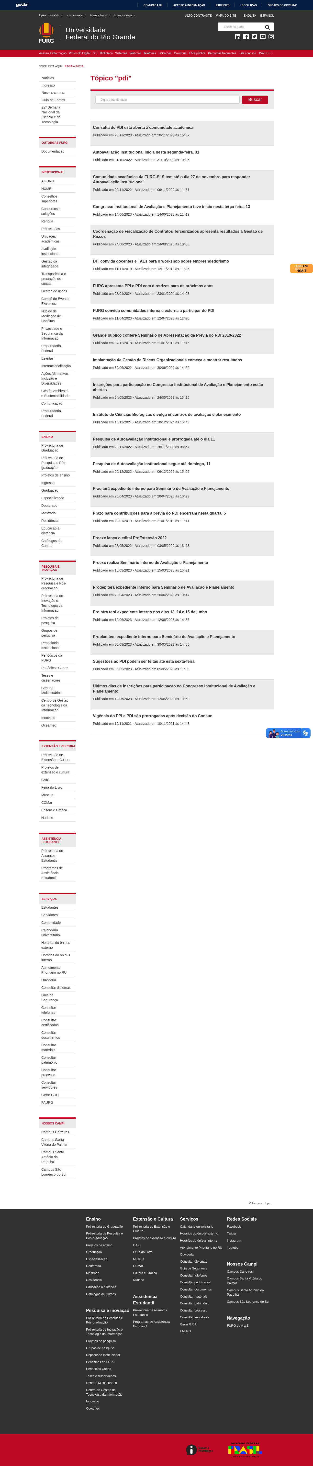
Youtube (232, 1247)
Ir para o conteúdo (51, 15)
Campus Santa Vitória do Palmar (54, 1142)
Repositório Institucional (50, 645)
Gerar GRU (50, 1095)
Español (267, 15)
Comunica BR (153, 5)
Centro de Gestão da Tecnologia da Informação (54, 705)
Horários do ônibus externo (55, 945)
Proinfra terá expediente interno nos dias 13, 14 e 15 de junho (150, 612)
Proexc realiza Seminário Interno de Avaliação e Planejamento (150, 563)
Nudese (47, 818)
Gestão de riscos (54, 291)
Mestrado (48, 513)
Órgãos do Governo (282, 5)
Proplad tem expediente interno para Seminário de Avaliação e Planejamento (164, 637)
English (250, 15)
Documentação (52, 151)
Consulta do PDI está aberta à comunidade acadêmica (143, 127)
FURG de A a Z (237, 1325)
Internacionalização (56, 366)
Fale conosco (247, 53)
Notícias (48, 78)
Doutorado (49, 505)
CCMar (46, 803)
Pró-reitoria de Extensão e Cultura (55, 757)
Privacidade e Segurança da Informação (52, 333)
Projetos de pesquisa (50, 620)
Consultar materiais (48, 1047)
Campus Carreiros (55, 1132)
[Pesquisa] (266, 27)
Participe (222, 5)
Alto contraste (198, 15)
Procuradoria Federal (51, 348)
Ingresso (48, 85)
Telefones (150, 53)
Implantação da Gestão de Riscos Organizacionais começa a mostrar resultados (167, 360)
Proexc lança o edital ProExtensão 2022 (130, 538)
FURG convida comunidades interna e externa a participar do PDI (153, 311)
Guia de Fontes (53, 100)
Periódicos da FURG (51, 657)
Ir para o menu (77, 15)
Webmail (135, 53)
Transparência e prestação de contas (53, 279)
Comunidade (51, 923)
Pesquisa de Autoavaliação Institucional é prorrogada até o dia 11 (154, 439)
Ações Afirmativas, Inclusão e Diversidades (55, 378)
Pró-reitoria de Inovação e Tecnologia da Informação (52, 603)
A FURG (47, 181)
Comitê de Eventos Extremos (55, 301)
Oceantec (48, 725)
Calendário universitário (50, 932)
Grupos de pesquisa (49, 632)
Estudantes (49, 907)
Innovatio (48, 718)
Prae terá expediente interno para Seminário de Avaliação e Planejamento (161, 488)
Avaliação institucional (50, 251)
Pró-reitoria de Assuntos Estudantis (52, 855)
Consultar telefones (48, 1010)
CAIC (45, 780)
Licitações (164, 53)
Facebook (234, 1226)
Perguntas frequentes (222, 53)
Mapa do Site (226, 15)
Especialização (52, 498)
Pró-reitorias (50, 229)
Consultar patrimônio (49, 1060)
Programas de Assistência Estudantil (52, 873)
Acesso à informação (189, 5)
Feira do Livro (51, 787)
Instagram (234, 1240)
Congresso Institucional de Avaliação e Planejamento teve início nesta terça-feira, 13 (171, 207)
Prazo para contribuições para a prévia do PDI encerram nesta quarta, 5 (159, 513)
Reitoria (47, 221)
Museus (47, 795)
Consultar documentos (50, 1035)
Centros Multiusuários (51, 690)
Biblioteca (106, 53)
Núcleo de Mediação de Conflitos (51, 316)
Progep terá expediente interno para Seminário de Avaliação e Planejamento (164, 587)
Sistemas (121, 53)
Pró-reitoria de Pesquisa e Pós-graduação (53, 463)
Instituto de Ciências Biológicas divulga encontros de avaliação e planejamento (167, 414)
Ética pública (197, 53)
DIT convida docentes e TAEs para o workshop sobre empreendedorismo (161, 261)
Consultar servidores (49, 1084)
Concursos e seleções (51, 211)
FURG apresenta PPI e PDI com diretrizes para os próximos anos (153, 286)
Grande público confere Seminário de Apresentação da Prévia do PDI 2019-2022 (167, 335)
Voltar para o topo (259, 1203)
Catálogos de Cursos (51, 543)
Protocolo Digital (79, 53)
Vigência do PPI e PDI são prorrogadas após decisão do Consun (152, 716)
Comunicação (51, 403)
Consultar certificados (50, 1022)
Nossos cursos (53, 93)
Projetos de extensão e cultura (55, 769)
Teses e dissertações (51, 677)
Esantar (47, 358)
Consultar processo (48, 1072)
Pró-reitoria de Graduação (52, 447)
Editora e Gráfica (54, 810)
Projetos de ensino (55, 475)
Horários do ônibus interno (55, 957)
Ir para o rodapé (125, 15)
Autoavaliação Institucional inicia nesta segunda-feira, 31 (146, 152)
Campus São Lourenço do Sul (53, 1172)
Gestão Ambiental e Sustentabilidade (55, 393)
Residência (49, 521)
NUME (46, 189)
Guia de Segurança (49, 997)
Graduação (49, 490)
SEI (95, 53)
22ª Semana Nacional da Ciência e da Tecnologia (51, 114)
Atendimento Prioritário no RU (54, 970)
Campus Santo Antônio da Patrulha (52, 1157)
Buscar (255, 99)
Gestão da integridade (49, 263)
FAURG (47, 1102)
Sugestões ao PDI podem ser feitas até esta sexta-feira (143, 661)
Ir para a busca (100, 15)
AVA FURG (265, 53)
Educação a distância (50, 530)
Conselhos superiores (49, 198)
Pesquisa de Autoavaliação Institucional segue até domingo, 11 (152, 464)
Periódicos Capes (54, 668)
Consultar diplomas (56, 988)
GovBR (22, 5)
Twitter (231, 1233)
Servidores (49, 915)
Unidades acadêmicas (50, 238)
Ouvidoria (180, 53)
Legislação (248, 5)
